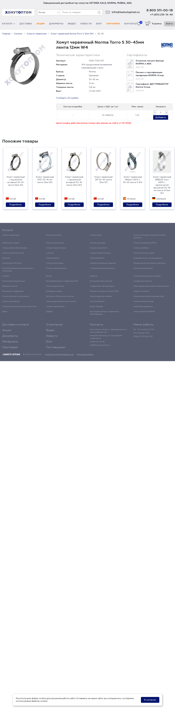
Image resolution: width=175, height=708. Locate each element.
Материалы (10, 341)
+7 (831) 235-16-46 (161, 15)
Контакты (130, 24)
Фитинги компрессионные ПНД (104, 291)
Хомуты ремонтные (54, 263)
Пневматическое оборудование (147, 258)
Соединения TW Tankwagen (102, 286)
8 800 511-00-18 (159, 10)
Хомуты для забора (11, 301)
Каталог (8, 24)
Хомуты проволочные (56, 248)
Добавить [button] (160, 117)
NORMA (111, 3)
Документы (56, 24)
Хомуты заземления (55, 286)
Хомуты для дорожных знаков (147, 276)
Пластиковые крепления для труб (148, 296)
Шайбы (49, 312)
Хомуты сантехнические (13, 253)
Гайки (4, 312)
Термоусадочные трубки (101, 296)
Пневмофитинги (97, 258)
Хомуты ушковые (98, 243)
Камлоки (6, 258)
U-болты (50, 253)
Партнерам (113, 24)
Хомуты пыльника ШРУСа (144, 243)
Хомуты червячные (10, 235)
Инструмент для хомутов (101, 281)
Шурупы (93, 276)
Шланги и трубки (141, 291)
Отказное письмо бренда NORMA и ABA (150, 62)
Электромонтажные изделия (103, 263)
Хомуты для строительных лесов (61, 301)
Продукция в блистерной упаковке (149, 263)
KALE (103, 3)
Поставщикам (55, 347)
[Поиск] (99, 12)
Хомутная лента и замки (144, 253)
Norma (92, 72)
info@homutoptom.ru (126, 12)
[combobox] (48, 12)
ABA (129, 3)
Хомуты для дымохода (143, 301)
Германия (93, 76)
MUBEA (121, 3)
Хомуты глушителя (98, 248)
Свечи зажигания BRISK (144, 312)
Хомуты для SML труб (12, 263)
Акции (40, 24)
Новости (86, 24)
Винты (49, 276)
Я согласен (150, 700)
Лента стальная (96, 306)
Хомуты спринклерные (56, 268)
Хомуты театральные (55, 306)
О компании (54, 324)
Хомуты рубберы (141, 248)
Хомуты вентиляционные (13, 281)
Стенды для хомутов (142, 281)
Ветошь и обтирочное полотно (60, 296)
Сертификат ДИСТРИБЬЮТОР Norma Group (152, 85)
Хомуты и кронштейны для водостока (19, 306)
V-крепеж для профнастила (102, 268)
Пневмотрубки (52, 258)
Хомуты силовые (53, 235)
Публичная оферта (84, 354)
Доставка (25, 24)
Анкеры (5, 276)
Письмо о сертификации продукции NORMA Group (150, 73)
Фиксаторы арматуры (143, 306)
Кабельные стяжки (10, 243)
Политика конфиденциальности (59, 354)
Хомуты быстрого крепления (15, 296)
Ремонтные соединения (12, 291)
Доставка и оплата (15, 324)
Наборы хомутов (9, 286)
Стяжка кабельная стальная (14, 248)
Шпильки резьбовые (143, 268)
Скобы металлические (100, 253)
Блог (99, 24)
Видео (72, 24)
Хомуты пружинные (55, 243)
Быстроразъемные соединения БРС (62, 281)
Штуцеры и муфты (54, 291)
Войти (169, 24)
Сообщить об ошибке (67, 98)
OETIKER (94, 3)
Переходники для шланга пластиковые (151, 286)
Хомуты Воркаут (97, 301)
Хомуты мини (96, 235)
